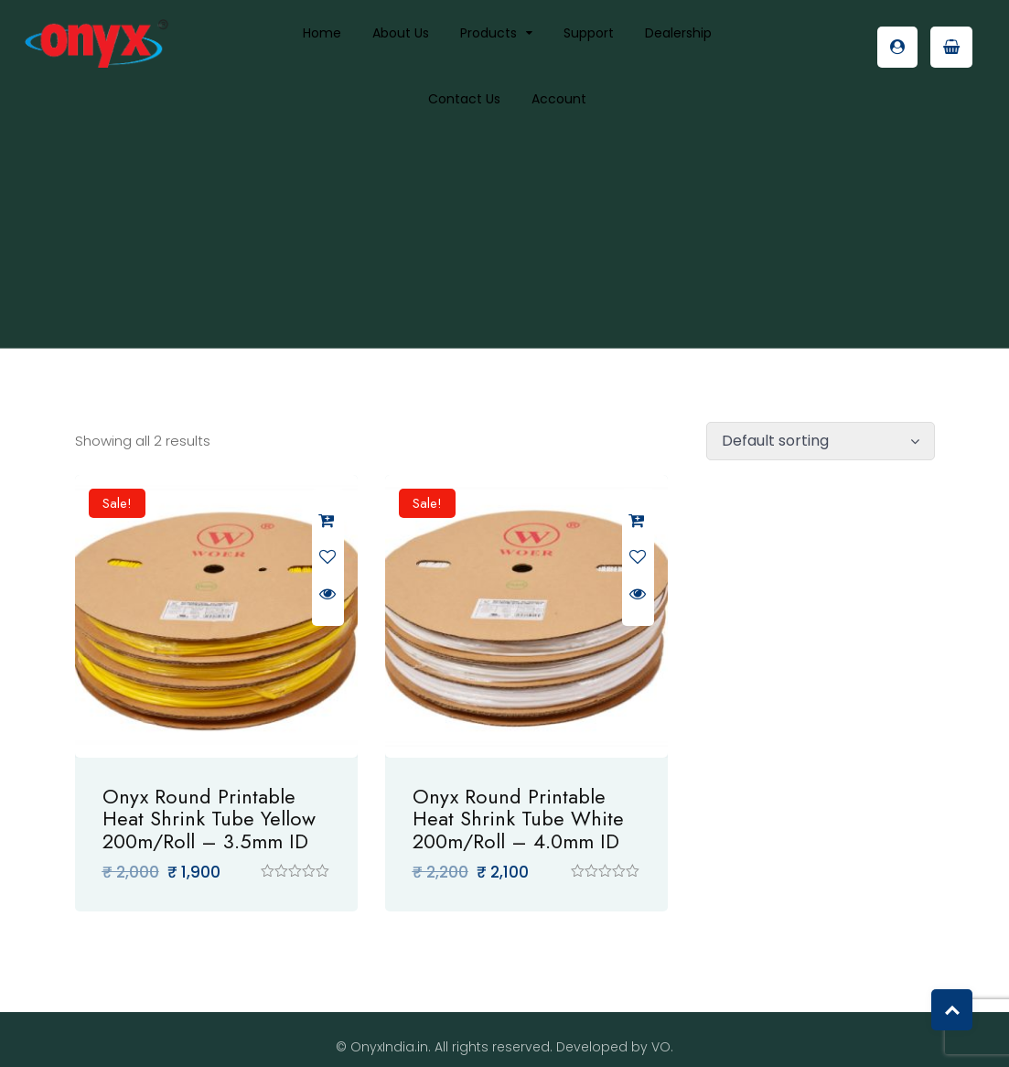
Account (558, 99)
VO (661, 1032)
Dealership (678, 33)
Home (322, 33)
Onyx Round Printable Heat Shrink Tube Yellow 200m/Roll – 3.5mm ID (209, 803)
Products (488, 33)
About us (400, 33)
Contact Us (464, 99)
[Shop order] (820, 441)
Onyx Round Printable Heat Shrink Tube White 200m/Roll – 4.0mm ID (503, 803)
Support (589, 33)
